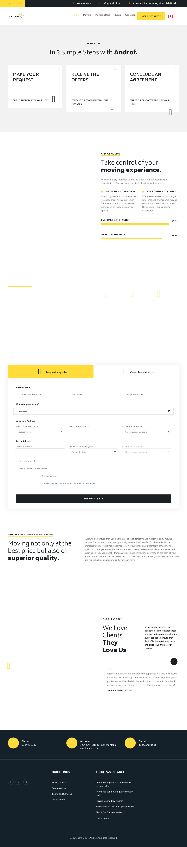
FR (172, 16)
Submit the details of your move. (31, 100)
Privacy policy (59, 782)
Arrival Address (24, 446)
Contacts (129, 16)
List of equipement (25, 461)
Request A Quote (93, 499)
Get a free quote (151, 16)
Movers (84, 16)
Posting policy (59, 788)
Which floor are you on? (28, 426)
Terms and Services (62, 794)
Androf (92, 838)
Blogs (116, 16)
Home (72, 16)
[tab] (51, 371)
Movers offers (100, 16)
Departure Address (79, 426)
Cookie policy (102, 818)
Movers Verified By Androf (109, 801)
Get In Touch (58, 799)
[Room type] (40, 431)
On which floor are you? (81, 446)
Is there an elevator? (133, 426)
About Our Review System (109, 812)
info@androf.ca (111, 4)
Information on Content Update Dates (115, 806)
